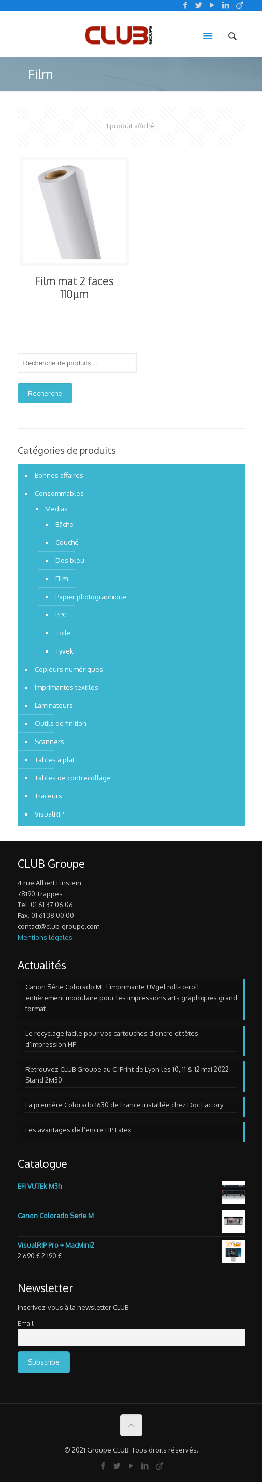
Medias (56, 509)
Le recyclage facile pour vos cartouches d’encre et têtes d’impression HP (111, 1038)
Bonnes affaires (59, 475)
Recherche (45, 393)
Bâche (64, 524)
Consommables (59, 493)
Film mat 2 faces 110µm (74, 287)
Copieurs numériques (69, 669)
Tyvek (64, 651)
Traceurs (48, 796)
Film (61, 578)
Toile (63, 633)
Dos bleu (69, 560)
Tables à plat (55, 759)
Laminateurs (54, 705)
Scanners (49, 741)
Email (25, 1323)
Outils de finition (60, 723)
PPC (61, 615)
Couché (67, 542)
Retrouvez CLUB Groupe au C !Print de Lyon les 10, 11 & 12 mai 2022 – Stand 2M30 (130, 1074)
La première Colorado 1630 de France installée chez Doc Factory (124, 1105)
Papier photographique (91, 596)
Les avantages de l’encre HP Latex (78, 1129)
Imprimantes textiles (66, 687)
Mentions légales (45, 937)
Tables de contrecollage (73, 778)
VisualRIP (49, 814)
